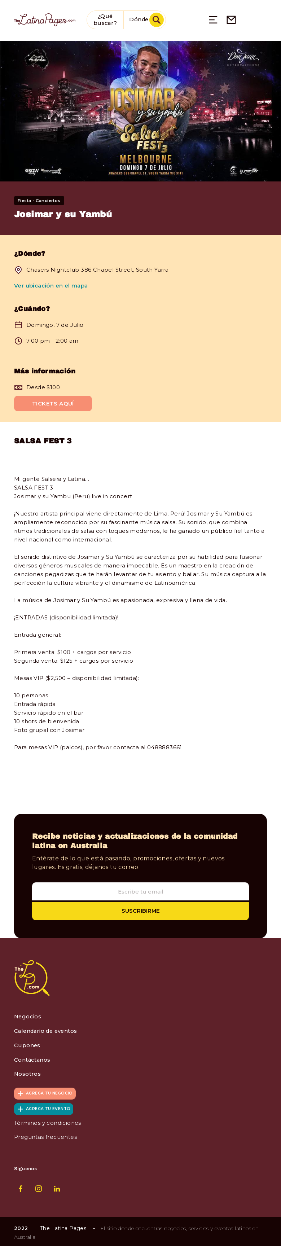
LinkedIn (57, 1186)
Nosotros (27, 1072)
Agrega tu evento (48, 1107)
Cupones (27, 1044)
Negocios (28, 1016)
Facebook (20, 1186)
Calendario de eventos (47, 1030)
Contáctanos (32, 1058)
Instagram (38, 1186)
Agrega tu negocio (50, 1091)
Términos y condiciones (47, 1121)
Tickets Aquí (53, 403)
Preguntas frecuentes (45, 1135)
